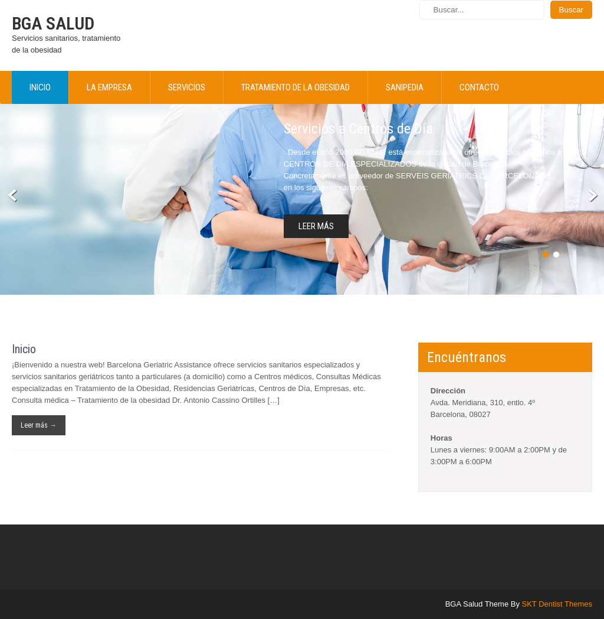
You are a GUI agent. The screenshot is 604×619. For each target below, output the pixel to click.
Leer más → (39, 425)
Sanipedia (405, 87)
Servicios (186, 87)
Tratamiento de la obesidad (295, 87)
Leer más (316, 226)
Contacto (479, 87)
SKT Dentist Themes (557, 604)
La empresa (109, 87)
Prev (12, 195)
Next (591, 195)
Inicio (40, 87)
